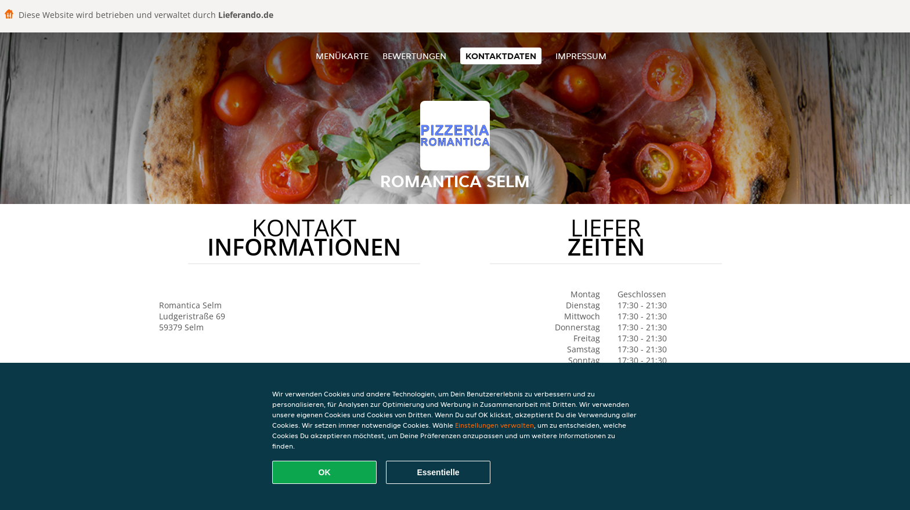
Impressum (580, 56)
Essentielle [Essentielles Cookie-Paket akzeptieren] (438, 472)
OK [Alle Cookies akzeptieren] (325, 472)
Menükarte (342, 56)
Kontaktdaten (500, 56)
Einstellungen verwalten (494, 425)
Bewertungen (414, 56)
